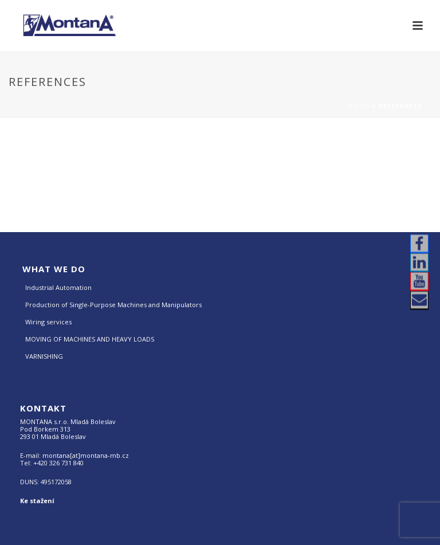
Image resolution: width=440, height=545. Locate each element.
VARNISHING (44, 356)
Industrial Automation (58, 287)
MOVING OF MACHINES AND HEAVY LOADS (89, 339)
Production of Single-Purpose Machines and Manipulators (113, 304)
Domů (359, 106)
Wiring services (48, 321)
